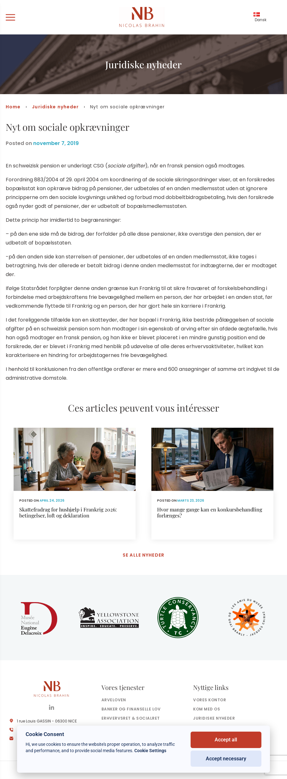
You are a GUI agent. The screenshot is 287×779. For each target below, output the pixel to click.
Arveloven (113, 700)
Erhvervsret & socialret (130, 718)
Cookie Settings (150, 750)
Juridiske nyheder (55, 107)
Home (13, 107)
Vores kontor (209, 700)
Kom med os (206, 709)
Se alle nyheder (143, 555)
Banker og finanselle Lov (131, 709)
